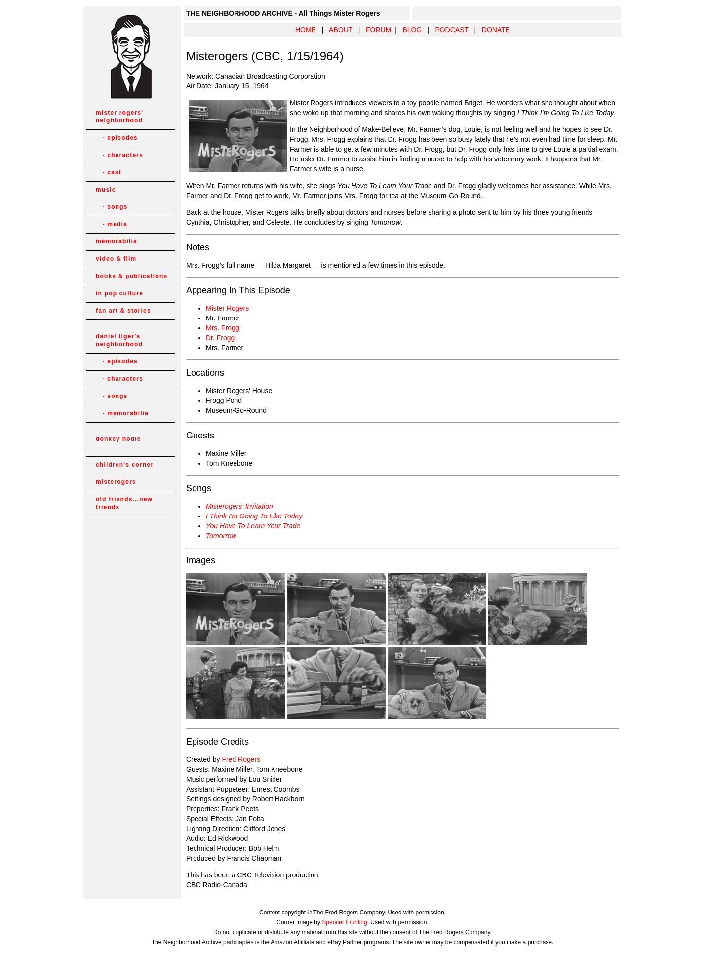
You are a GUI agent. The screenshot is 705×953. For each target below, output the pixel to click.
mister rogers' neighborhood (119, 116)
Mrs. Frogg (222, 328)
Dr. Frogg (220, 338)
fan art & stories (123, 310)
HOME (305, 30)
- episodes (117, 137)
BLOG (412, 30)
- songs (112, 206)
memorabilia (116, 241)
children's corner (125, 464)
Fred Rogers (241, 759)
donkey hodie (118, 439)
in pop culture (119, 293)
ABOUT (340, 30)
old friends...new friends (124, 503)
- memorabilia (122, 413)
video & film (116, 258)
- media (111, 224)
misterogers (116, 481)
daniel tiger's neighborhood (119, 340)
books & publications (131, 276)
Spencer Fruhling (344, 922)
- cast (108, 172)
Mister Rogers (227, 308)
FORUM (378, 30)
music (106, 189)
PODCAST (451, 30)
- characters (119, 155)
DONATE (496, 30)
